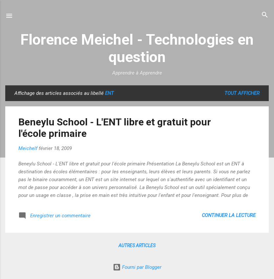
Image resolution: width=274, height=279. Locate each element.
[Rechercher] (265, 15)
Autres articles (137, 245)
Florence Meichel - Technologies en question (137, 48)
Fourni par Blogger (137, 267)
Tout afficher (242, 93)
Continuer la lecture (229, 215)
